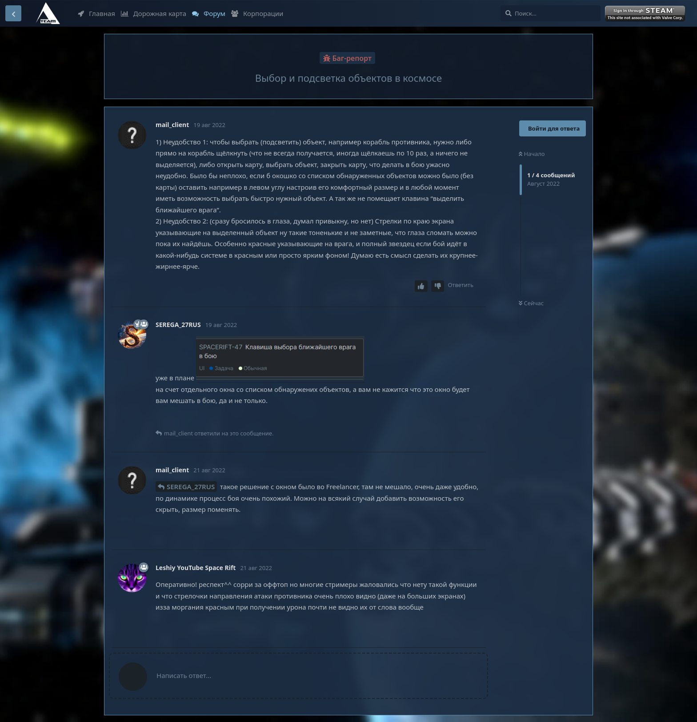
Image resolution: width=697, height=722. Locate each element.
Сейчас (531, 303)
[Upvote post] (421, 286)
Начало (532, 154)
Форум (208, 13)
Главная (96, 13)
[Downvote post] (438, 286)
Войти (646, 13)
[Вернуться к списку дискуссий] (13, 13)
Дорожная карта (153, 13)
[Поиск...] (551, 13)
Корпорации (257, 13)
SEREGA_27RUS (191, 486)
